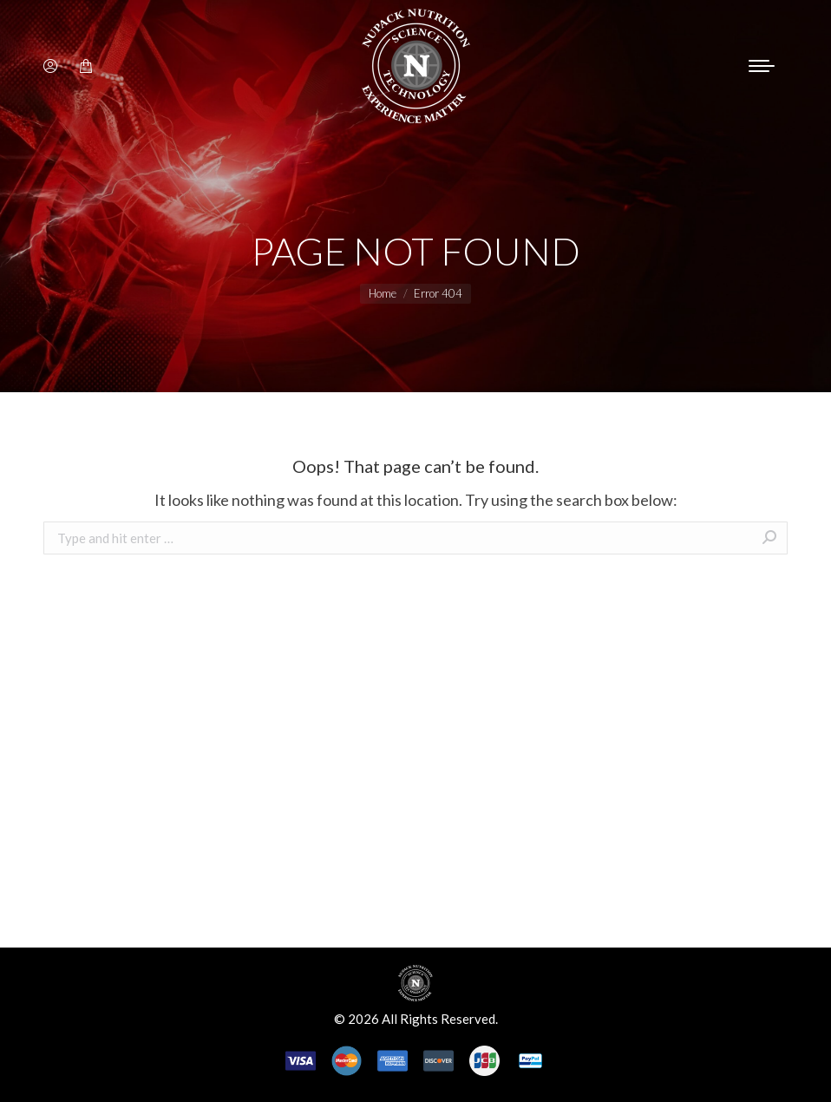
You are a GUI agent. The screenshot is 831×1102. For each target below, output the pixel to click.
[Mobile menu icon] (762, 66)
